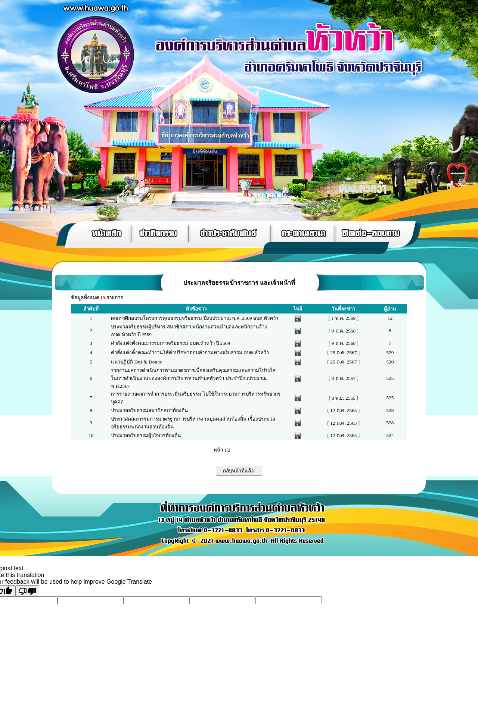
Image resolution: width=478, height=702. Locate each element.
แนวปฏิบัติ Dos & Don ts (136, 362)
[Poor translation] (27, 590)
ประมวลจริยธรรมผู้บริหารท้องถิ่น (146, 435)
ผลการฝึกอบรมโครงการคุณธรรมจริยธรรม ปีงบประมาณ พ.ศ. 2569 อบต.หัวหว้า (194, 318)
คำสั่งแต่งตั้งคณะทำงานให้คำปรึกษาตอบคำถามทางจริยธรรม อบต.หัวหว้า (190, 352)
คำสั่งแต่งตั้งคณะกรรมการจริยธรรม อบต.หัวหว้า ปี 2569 (170, 343)
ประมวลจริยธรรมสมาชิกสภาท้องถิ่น (149, 410)
